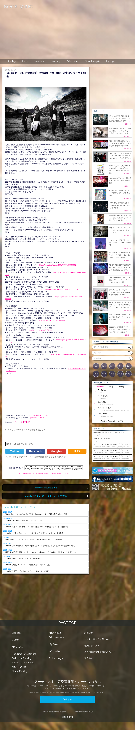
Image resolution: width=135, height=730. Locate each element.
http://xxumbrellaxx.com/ (39, 415)
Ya (112, 374)
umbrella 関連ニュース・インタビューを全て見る (46, 496)
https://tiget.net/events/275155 (40, 330)
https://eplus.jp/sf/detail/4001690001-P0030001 (59, 289)
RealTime (100, 387)
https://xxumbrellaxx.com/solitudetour (53, 320)
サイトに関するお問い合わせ (98, 639)
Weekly (121, 387)
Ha (96, 374)
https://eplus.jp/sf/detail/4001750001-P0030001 (57, 265)
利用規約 (88, 633)
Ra (120, 374)
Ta (120, 366)
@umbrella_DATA (37, 418)
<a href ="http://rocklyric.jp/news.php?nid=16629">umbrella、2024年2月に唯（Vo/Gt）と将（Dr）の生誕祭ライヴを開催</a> (54, 467)
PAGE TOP (67, 623)
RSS (77, 451)
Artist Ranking (19, 667)
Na (129, 366)
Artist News (55, 632)
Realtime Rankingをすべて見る (112, 421)
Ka (104, 366)
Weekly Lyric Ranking (23, 662)
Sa (112, 366)
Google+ (56, 451)
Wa (128, 374)
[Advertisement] (84, 28)
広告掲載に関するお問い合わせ (99, 652)
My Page (53, 644)
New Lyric (17, 647)
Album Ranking (19, 671)
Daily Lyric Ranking (21, 658)
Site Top (16, 632)
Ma (104, 374)
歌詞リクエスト (91, 645)
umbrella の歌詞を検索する (46, 488)
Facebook (35, 451)
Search (15, 640)
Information (55, 651)
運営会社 (88, 658)
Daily (111, 387)
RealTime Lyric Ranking (24, 654)
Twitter (14, 451)
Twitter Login (56, 658)
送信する (67, 699)
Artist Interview (57, 637)
